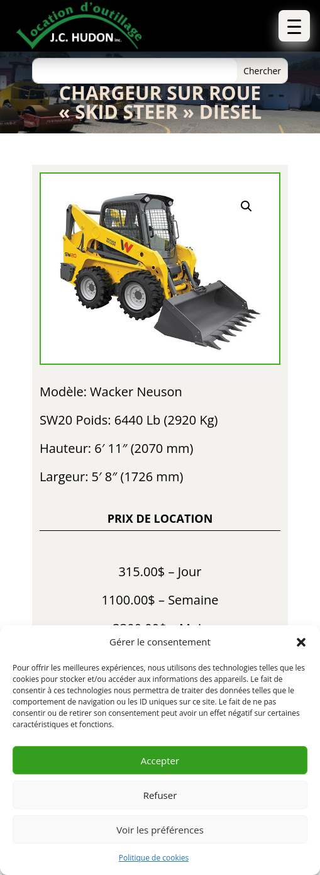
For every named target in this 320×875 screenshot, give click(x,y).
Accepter (160, 760)
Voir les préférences (160, 829)
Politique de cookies (154, 857)
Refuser (160, 795)
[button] (301, 642)
